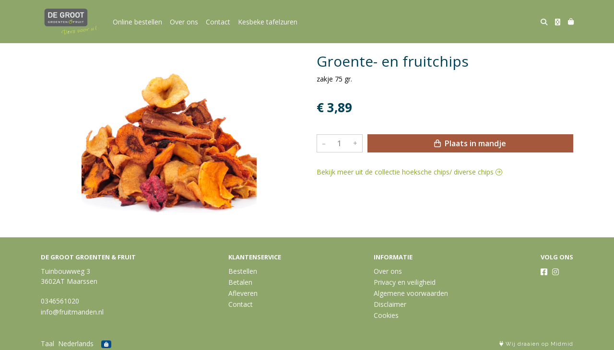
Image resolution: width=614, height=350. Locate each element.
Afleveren (243, 293)
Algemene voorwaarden (411, 293)
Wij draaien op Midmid (536, 344)
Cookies (386, 315)
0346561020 (60, 300)
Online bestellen (137, 21)
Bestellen (242, 271)
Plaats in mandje (470, 143)
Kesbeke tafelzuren (267, 21)
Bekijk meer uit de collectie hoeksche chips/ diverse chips (409, 171)
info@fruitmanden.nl (72, 311)
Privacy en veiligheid (405, 282)
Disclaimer (390, 304)
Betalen (240, 282)
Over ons (184, 21)
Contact (218, 21)
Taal (47, 343)
